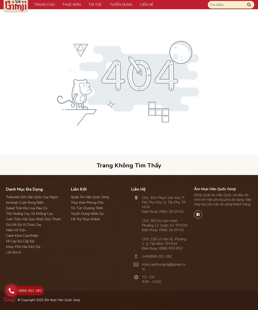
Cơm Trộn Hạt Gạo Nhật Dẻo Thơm (33, 219)
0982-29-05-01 (171, 211)
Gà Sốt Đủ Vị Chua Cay (23, 224)
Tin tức (95, 4)
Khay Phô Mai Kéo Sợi (23, 246)
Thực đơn (71, 4)
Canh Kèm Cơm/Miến (22, 235)
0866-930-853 (171, 248)
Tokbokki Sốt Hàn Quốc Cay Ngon (32, 197)
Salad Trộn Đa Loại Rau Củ (26, 208)
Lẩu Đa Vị (13, 252)
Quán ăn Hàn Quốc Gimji (90, 197)
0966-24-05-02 (171, 230)
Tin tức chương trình (87, 208)
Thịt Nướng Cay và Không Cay (29, 213)
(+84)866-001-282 (157, 256)
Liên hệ (146, 4)
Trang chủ (44, 4)
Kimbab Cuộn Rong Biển (25, 202)
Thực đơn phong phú (87, 202)
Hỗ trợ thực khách (85, 219)
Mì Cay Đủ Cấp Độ (20, 241)
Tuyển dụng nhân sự (87, 213)
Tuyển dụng (121, 4)
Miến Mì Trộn (16, 230)
